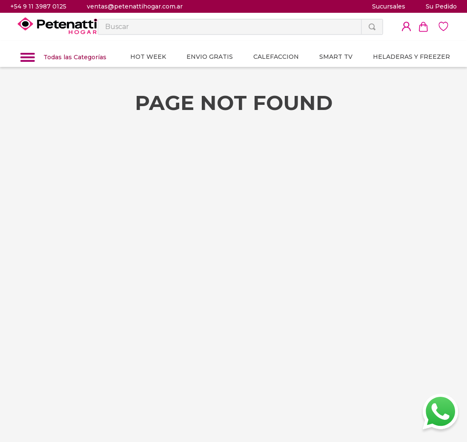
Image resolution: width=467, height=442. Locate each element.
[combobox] (240, 27)
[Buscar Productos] (372, 27)
